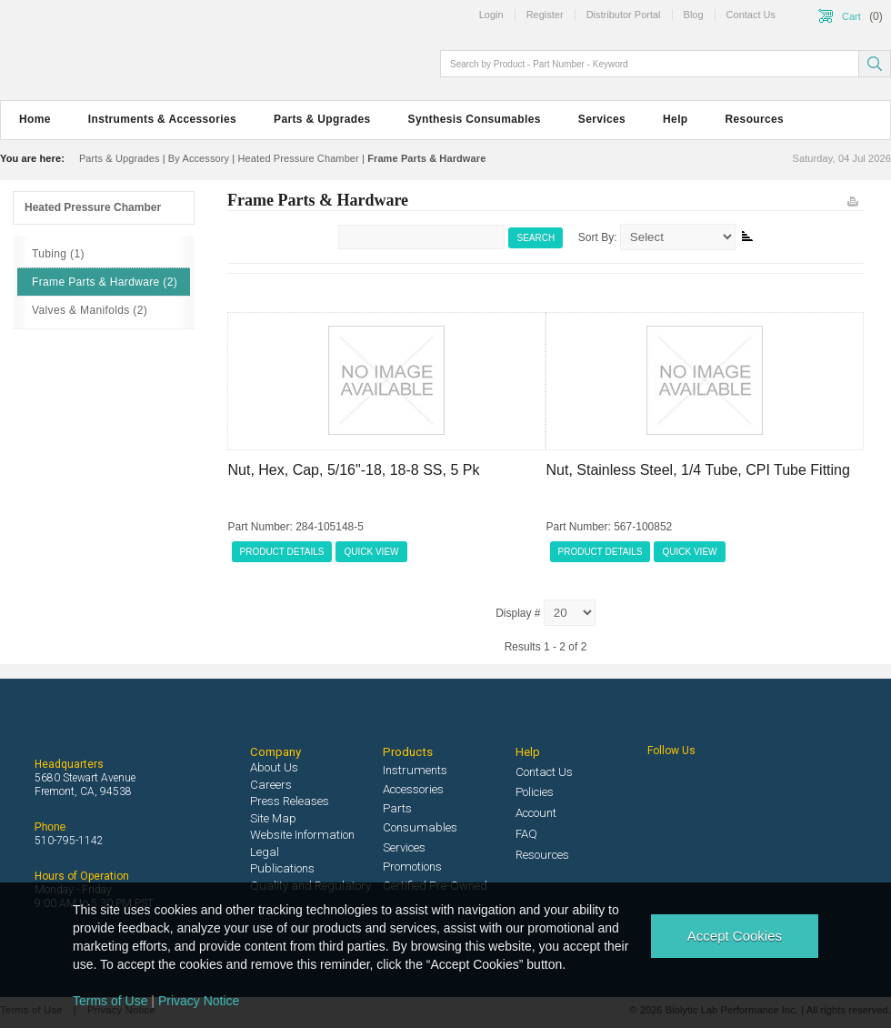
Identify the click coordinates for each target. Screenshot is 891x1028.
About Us (274, 767)
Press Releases (289, 801)
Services (602, 119)
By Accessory (198, 158)
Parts (397, 808)
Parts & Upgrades (322, 119)
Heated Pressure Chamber (297, 158)
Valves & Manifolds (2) (89, 310)
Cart (851, 16)
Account (536, 813)
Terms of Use (110, 1000)
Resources (755, 119)
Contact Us (544, 772)
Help (675, 119)
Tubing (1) (58, 253)
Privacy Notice (198, 1000)
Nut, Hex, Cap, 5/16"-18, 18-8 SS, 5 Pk (354, 470)
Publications (282, 868)
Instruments (415, 770)
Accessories (413, 789)
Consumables (420, 827)
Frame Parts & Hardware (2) (104, 282)
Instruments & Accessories (162, 119)
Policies (535, 792)
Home (35, 119)
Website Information (302, 835)
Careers (271, 784)
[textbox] (651, 63)
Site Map (273, 818)
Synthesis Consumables (474, 119)
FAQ (526, 834)
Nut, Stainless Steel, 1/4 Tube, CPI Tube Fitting (698, 470)
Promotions (412, 866)
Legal (264, 852)
